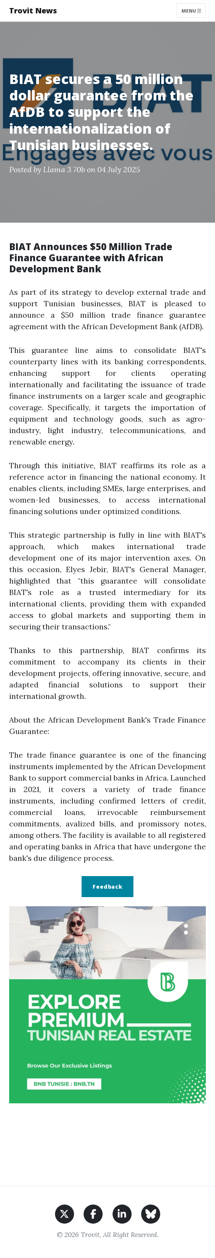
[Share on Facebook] (93, 1213)
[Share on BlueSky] (151, 1213)
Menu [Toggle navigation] (191, 10)
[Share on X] (65, 1213)
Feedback (107, 886)
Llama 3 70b (64, 169)
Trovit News (33, 10)
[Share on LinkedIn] (122, 1213)
